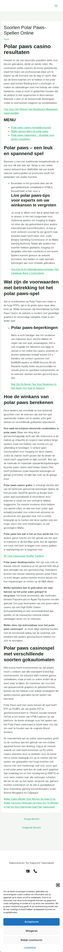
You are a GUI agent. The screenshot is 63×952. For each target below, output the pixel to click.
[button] (58, 885)
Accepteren (32, 921)
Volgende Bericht (31, 827)
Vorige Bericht (31, 818)
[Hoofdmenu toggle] (56, 5)
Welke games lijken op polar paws (29, 131)
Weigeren (32, 931)
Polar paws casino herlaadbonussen (31, 127)
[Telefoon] (35, 871)
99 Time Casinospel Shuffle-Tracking (24, 555)
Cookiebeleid (30, 947)
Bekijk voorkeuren (31, 940)
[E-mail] (28, 871)
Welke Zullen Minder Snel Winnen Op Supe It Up (29, 799)
